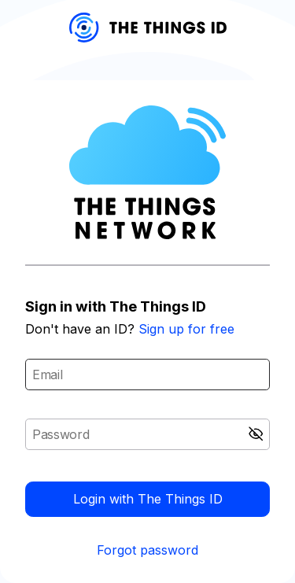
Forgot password (147, 550)
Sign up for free (186, 329)
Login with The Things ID (148, 499)
